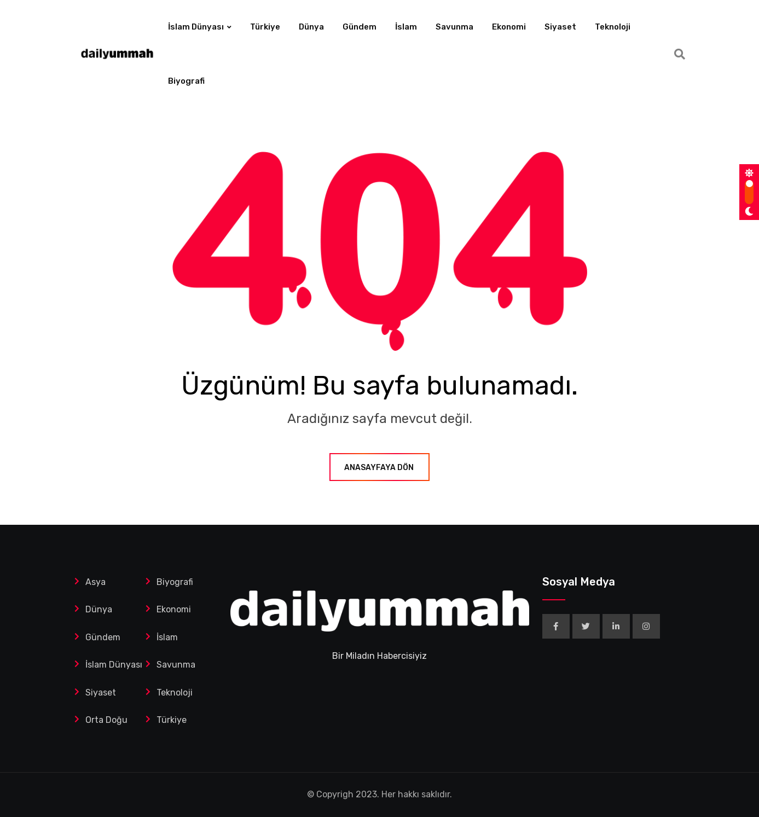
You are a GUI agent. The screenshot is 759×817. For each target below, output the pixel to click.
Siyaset (560, 27)
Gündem (359, 27)
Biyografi (186, 81)
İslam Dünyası (196, 27)
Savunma (454, 27)
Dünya (311, 27)
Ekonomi (509, 27)
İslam (406, 27)
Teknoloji (612, 27)
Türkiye (265, 27)
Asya (95, 582)
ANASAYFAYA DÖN (379, 467)
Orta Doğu (106, 720)
